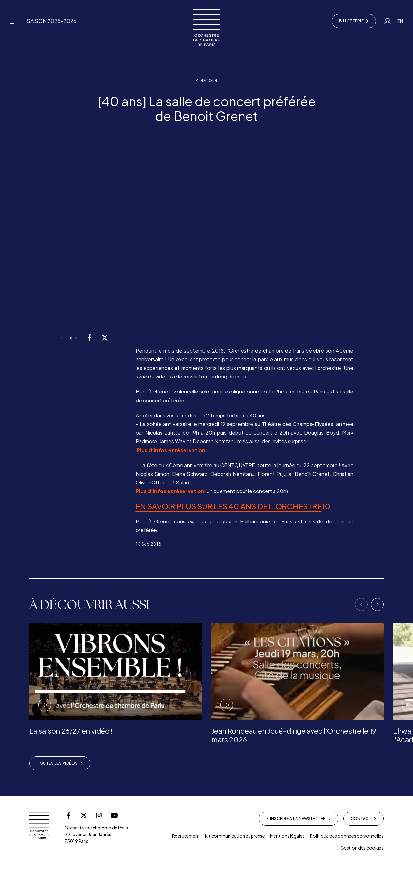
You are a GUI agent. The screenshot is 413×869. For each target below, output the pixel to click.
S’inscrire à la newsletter (298, 818)
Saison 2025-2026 (51, 21)
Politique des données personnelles (347, 836)
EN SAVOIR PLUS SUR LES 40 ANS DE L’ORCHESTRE (229, 506)
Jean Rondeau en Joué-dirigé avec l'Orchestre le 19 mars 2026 (293, 735)
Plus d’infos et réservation (170, 450)
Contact (364, 818)
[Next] (377, 604)
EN (400, 21)
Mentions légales (287, 836)
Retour (207, 80)
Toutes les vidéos (60, 763)
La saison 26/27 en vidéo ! (71, 730)
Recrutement (186, 836)
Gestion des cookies (362, 847)
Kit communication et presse (235, 836)
